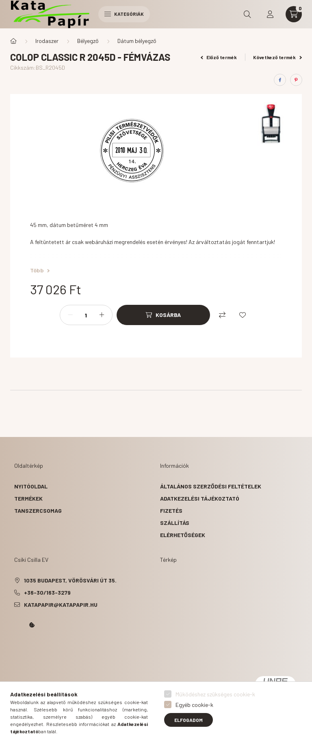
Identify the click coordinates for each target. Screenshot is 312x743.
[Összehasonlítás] (222, 315)
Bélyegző (88, 40)
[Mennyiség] (86, 315)
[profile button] (270, 14)
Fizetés (171, 510)
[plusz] (102, 315)
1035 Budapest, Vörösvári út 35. (70, 580)
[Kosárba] (163, 315)
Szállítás (174, 522)
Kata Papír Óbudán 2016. (16, 648)
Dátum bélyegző (136, 40)
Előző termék (219, 57)
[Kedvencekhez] (242, 315)
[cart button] (294, 14)
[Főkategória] (13, 40)
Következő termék (277, 57)
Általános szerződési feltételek (210, 486)
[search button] (247, 14)
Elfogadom (188, 720)
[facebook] (280, 80)
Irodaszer (46, 40)
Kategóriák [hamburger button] (124, 14)
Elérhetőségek (182, 534)
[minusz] (70, 315)
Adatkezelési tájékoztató (199, 498)
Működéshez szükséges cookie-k (215, 694)
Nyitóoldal (31, 486)
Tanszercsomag (38, 510)
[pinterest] (296, 80)
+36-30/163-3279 (47, 592)
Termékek (28, 498)
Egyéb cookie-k (194, 704)
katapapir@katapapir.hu (61, 604)
